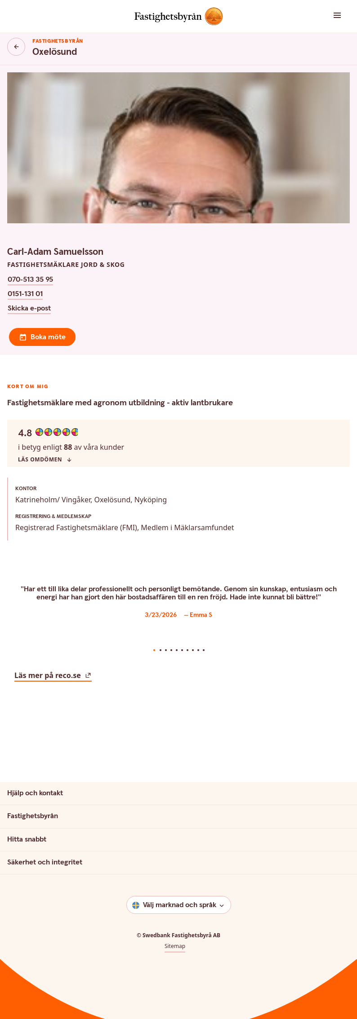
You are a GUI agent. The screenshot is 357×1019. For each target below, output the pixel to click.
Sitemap (175, 891)
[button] (327, 16)
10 (204, 595)
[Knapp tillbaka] (16, 47)
